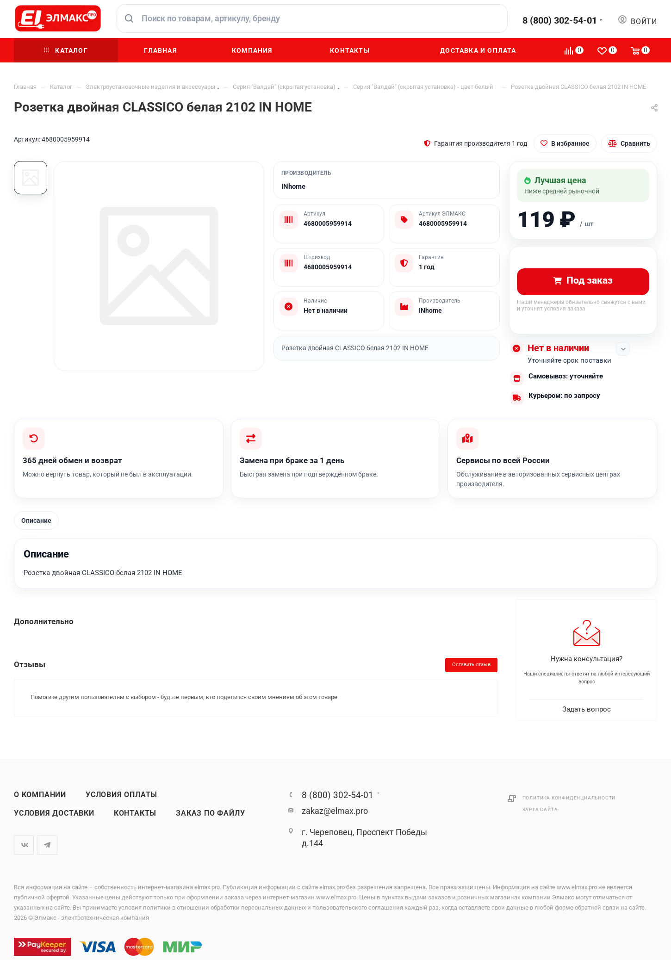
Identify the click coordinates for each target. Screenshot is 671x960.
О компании (40, 795)
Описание (36, 520)
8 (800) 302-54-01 (559, 20)
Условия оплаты (121, 795)
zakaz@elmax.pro (335, 811)
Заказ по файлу (210, 813)
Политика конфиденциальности (569, 797)
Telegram (47, 845)
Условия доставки (54, 813)
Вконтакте (24, 845)
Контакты (135, 813)
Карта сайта (540, 809)
